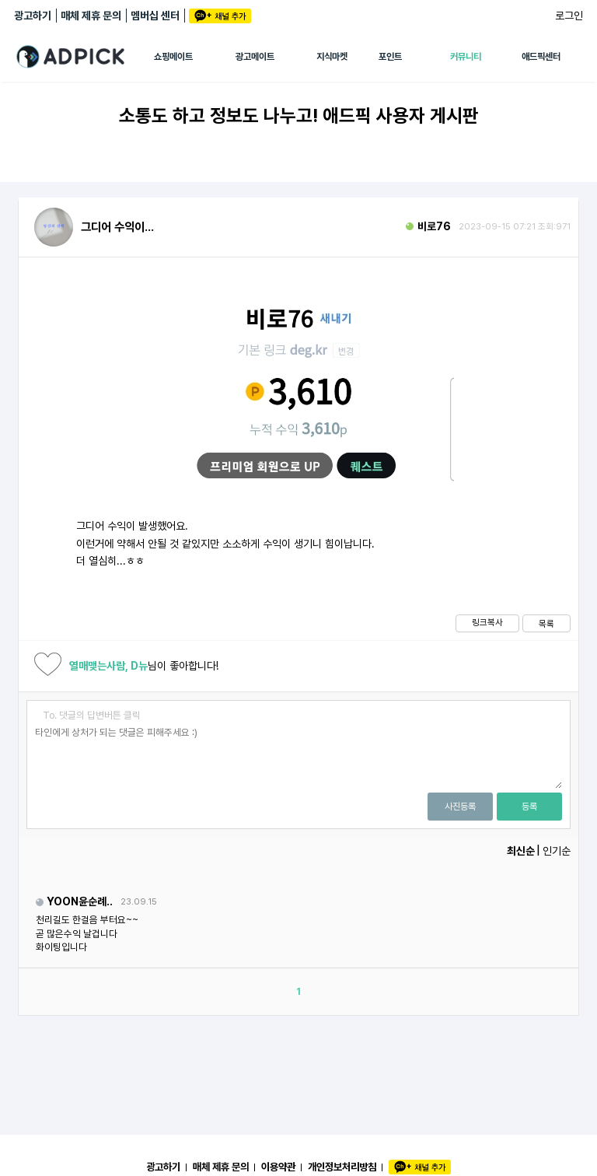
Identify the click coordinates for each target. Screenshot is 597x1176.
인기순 (557, 851)
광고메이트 (255, 56)
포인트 (390, 56)
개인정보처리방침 (342, 1166)
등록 (529, 806)
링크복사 (487, 622)
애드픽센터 (541, 56)
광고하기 (32, 15)
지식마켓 (331, 56)
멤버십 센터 (155, 15)
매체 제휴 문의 (91, 15)
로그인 (569, 15)
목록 (546, 623)
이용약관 (278, 1166)
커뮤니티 (465, 56)
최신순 (521, 851)
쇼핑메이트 (173, 56)
